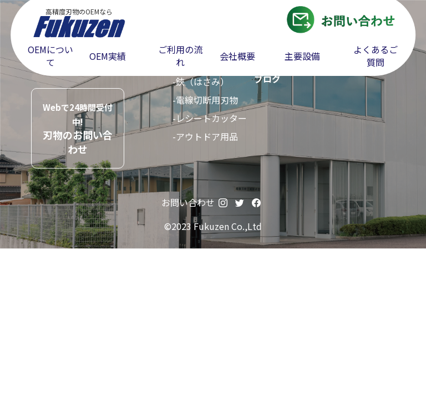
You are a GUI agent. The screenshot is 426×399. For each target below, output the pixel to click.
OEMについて (50, 56)
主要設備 (302, 56)
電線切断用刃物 (207, 99)
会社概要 (237, 56)
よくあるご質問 (375, 56)
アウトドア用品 (207, 136)
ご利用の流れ (180, 56)
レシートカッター (211, 118)
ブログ (267, 78)
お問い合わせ (188, 202)
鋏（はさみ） (202, 81)
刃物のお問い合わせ (78, 128)
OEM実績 (107, 56)
